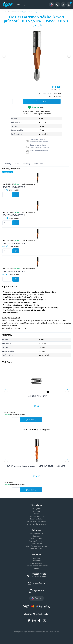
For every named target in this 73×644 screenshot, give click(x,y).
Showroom (36, 561)
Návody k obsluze (36, 533)
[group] (36, 55)
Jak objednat (36, 509)
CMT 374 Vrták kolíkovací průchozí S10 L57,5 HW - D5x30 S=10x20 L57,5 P (37, 466)
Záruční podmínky (36, 519)
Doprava (36, 511)
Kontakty (36, 558)
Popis (17, 163)
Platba (36, 514)
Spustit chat (39, 591)
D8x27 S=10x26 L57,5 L (13, 271)
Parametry (26, 163)
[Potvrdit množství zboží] (15, 194)
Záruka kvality (36, 543)
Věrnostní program (36, 541)
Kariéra (36, 568)
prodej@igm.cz (39, 583)
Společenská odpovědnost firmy (36, 566)
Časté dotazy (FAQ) (36, 538)
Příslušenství (38, 163)
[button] (4, 56)
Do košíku (41, 101)
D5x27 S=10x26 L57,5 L (13, 215)
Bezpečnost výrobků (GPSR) (36, 546)
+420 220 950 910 (39, 574)
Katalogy (36, 536)
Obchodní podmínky (36, 516)
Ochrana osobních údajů (36, 521)
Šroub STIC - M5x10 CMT (37, 396)
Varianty (8, 163)
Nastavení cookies (36, 549)
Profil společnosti (36, 563)
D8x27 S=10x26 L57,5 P (13, 243)
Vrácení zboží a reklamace (36, 524)
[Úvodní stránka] (4, 12)
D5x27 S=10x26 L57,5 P (13, 187)
